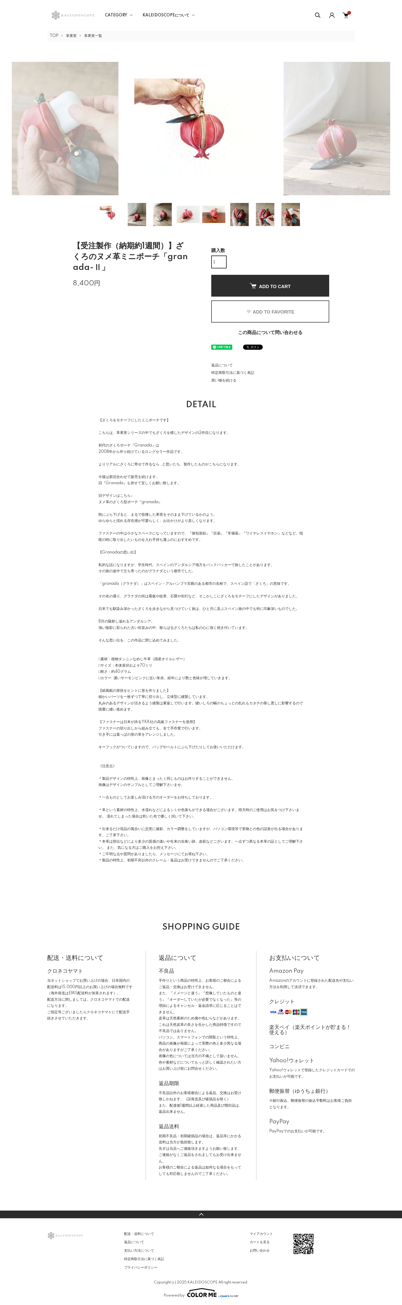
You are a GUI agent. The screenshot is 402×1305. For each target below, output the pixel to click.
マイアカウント (261, 1234)
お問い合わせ (260, 1250)
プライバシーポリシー (140, 1267)
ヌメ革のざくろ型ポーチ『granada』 (130, 502)
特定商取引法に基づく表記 (232, 373)
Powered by (201, 1292)
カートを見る (260, 1242)
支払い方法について (139, 1250)
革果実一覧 (93, 36)
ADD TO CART (270, 286)
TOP (54, 36)
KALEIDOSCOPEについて (166, 15)
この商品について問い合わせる (270, 332)
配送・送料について (139, 1234)
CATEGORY (116, 15)
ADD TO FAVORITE (270, 312)
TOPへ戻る (201, 1214)
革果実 (71, 36)
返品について (222, 365)
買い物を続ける (223, 380)
